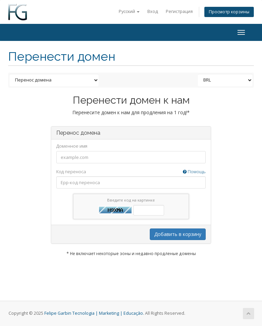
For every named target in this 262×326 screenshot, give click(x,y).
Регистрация (179, 11)
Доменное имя (71, 146)
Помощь (194, 171)
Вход (152, 11)
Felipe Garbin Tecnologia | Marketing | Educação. (94, 313)
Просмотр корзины (229, 12)
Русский (129, 11)
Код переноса (131, 171)
